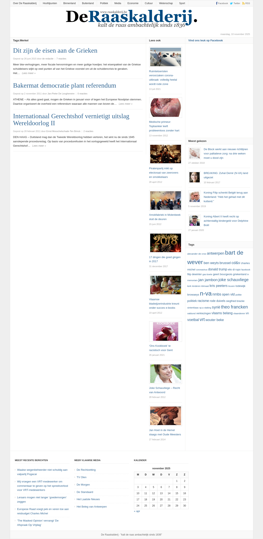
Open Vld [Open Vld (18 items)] (228, 294)
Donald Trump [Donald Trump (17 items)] (217, 269)
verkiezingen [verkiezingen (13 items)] (203, 313)
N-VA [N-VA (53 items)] (206, 293)
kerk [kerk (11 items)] (189, 286)
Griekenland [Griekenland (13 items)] (239, 274)
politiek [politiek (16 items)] (192, 301)
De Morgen (83, 484)
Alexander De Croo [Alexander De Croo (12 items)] (196, 254)
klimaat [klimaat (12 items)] (205, 286)
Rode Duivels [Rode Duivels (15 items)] (217, 301)
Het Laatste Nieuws (88, 499)
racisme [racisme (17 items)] (203, 301)
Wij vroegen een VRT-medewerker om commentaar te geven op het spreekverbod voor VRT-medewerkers (42, 486)
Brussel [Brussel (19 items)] (225, 263)
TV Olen (82, 477)
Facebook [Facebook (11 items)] (245, 269)
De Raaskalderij (110, 534)
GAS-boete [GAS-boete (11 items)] (207, 274)
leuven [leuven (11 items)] (231, 286)
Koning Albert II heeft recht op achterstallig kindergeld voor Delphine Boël (226, 221)
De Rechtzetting (86, 469)
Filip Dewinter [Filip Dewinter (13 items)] (194, 274)
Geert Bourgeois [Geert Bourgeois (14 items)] (222, 274)
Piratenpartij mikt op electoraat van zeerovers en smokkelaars (163, 173)
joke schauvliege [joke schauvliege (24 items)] (233, 279)
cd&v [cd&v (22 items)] (236, 263)
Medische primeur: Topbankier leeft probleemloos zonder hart (164, 126)
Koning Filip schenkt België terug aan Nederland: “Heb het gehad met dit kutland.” (226, 197)
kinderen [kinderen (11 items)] (196, 286)
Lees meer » (29, 73)
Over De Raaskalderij (25, 3)
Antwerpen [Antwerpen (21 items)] (215, 253)
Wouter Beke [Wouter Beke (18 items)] (214, 320)
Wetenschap (166, 3)
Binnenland (69, 3)
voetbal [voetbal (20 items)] (193, 320)
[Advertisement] (219, 92)
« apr (137, 511)
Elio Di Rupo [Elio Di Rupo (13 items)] (234, 269)
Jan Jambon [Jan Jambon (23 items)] (208, 280)
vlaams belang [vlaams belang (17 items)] (222, 313)
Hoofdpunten (50, 3)
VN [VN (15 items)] (247, 313)
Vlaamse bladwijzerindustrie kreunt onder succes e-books (164, 303)
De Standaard (85, 492)
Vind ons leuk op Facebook (205, 40)
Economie (132, 3)
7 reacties (61, 58)
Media (117, 3)
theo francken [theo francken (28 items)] (234, 306)
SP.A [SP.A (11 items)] (201, 307)
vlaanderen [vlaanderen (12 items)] (239, 313)
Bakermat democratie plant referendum (64, 85)
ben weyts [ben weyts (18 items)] (211, 263)
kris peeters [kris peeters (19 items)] (219, 286)
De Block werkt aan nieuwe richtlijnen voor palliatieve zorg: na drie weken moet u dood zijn (226, 153)
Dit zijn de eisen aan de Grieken (55, 50)
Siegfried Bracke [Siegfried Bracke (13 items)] (235, 301)
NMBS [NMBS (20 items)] (216, 294)
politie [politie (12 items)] (238, 294)
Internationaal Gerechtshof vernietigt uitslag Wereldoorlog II (71, 119)
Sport (182, 3)
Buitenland (88, 3)
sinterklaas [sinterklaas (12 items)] (193, 307)
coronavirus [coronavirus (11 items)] (201, 269)
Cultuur (149, 3)
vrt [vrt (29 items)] (202, 319)
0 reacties (83, 93)
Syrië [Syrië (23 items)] (216, 307)
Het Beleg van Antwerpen (92, 506)
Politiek (104, 3)
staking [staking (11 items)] (207, 307)
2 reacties (88, 131)
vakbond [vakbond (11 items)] (191, 313)
